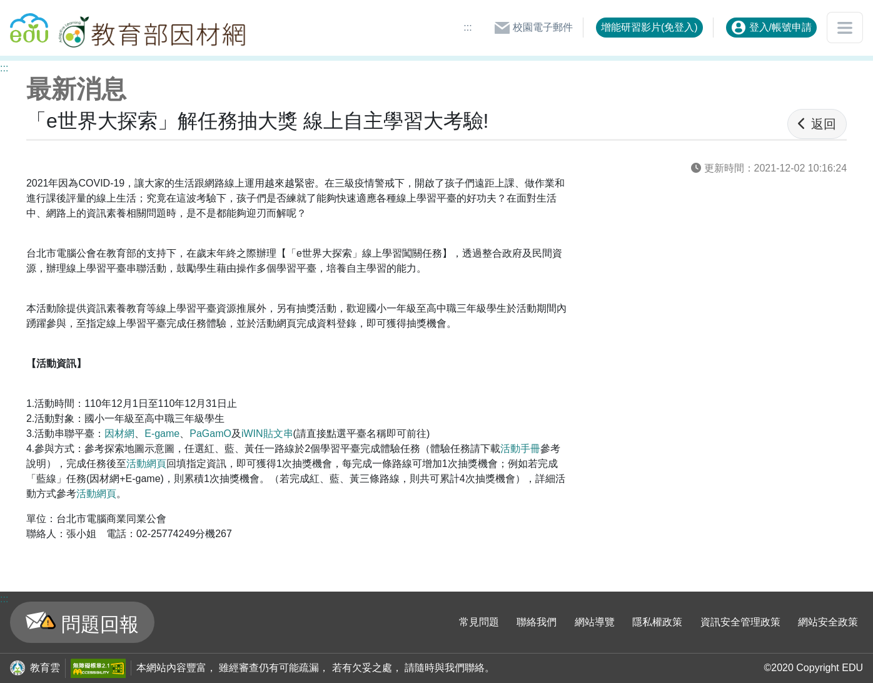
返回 (817, 124)
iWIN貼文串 (267, 433)
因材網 (119, 433)
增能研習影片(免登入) (649, 27)
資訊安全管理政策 (740, 622)
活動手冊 (520, 448)
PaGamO (210, 433)
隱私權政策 (657, 622)
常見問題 (479, 622)
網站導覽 (595, 622)
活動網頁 (146, 463)
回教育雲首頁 (29, 22)
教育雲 (45, 667)
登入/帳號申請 (771, 27)
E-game (161, 433)
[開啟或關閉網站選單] (845, 27)
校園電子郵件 (533, 27)
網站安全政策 (828, 622)
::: (467, 27)
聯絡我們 (537, 622)
